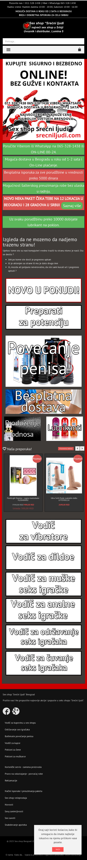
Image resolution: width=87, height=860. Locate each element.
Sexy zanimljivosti (14, 811)
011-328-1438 (32, 3)
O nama (9, 854)
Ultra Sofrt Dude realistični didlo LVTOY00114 (64, 499)
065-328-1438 (68, 3)
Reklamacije (11, 780)
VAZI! (58, 849)
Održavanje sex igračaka (17, 729)
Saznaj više (72, 205)
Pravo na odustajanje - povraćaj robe (24, 773)
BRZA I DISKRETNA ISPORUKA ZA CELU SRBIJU (43, 15)
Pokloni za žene (13, 749)
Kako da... (18, 854)
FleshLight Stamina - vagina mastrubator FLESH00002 (23, 499)
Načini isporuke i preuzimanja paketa (23, 791)
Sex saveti (10, 818)
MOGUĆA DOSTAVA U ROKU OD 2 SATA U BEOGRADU (43, 11)
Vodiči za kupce (12, 743)
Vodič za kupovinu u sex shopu (20, 722)
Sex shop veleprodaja (16, 797)
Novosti (9, 804)
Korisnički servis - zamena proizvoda (23, 767)
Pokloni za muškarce (15, 756)
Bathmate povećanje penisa (19, 736)
